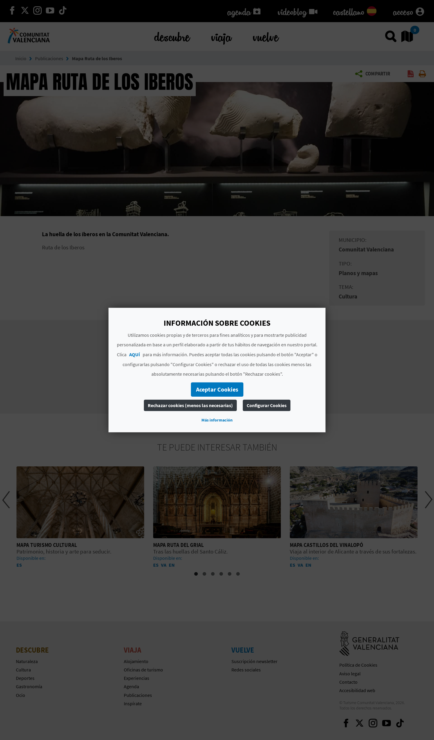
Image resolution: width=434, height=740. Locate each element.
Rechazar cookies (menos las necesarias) (190, 405)
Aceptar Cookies (217, 389)
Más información (217, 420)
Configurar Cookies (267, 405)
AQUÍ (134, 354)
